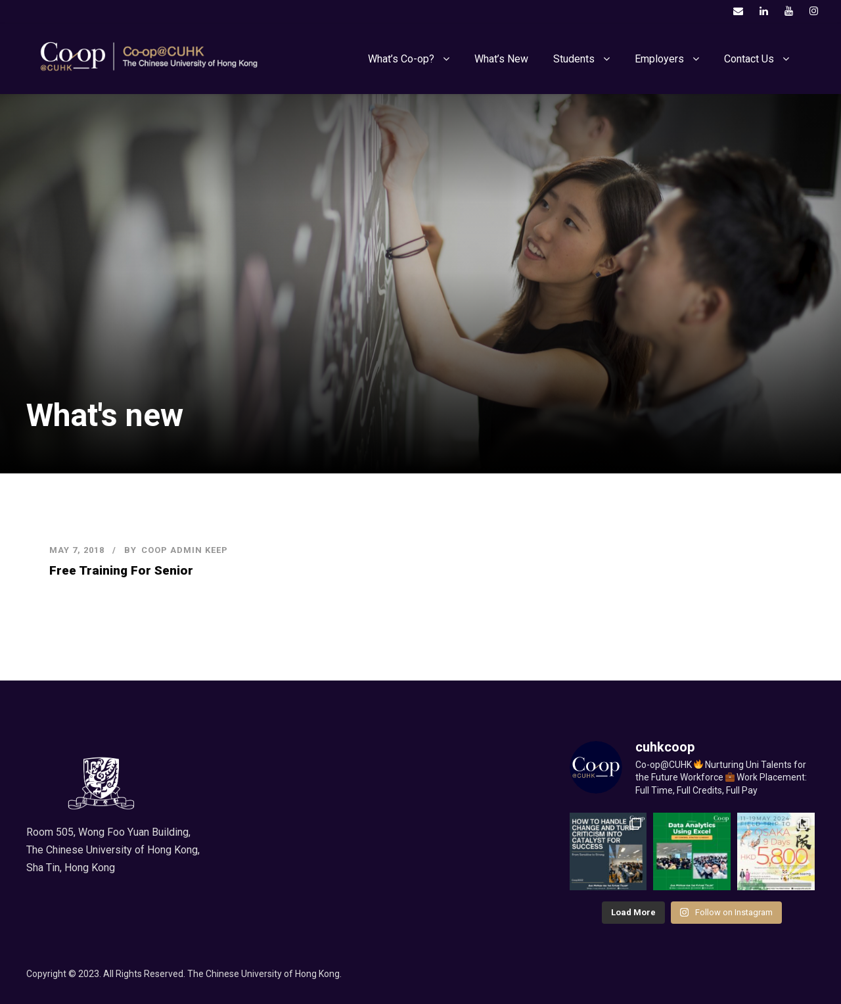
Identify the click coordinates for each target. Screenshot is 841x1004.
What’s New (501, 59)
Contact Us (749, 59)
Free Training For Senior (121, 570)
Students (574, 59)
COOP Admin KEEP (184, 550)
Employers (659, 59)
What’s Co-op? (401, 59)
